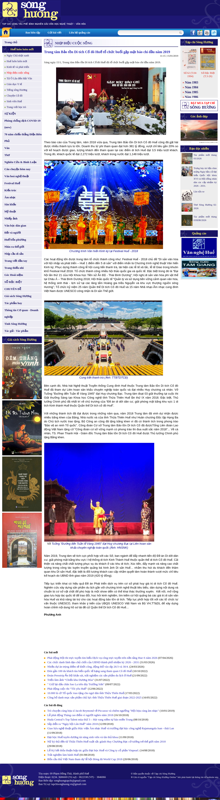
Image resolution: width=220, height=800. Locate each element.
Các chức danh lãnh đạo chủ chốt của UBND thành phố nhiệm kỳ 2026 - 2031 (93, 662)
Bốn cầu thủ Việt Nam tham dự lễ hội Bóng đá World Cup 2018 (84, 759)
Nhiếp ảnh (10, 218)
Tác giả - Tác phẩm (16, 330)
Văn (6, 148)
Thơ (7, 155)
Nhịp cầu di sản (14, 253)
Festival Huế (12, 183)
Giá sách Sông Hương (17, 296)
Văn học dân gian (15, 225)
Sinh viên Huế (14, 101)
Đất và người (12, 232)
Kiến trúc (10, 190)
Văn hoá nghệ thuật (16, 176)
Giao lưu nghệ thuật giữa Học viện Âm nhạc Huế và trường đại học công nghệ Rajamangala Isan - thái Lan (110, 728)
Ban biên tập (33, 32)
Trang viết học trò (16, 107)
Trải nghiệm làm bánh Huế (63, 754)
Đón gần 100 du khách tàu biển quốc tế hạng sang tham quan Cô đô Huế (89, 671)
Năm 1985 (191, 92)
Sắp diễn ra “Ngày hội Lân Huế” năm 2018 (72, 724)
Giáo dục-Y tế (14, 84)
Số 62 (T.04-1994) (190, 74)
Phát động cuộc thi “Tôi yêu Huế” (67, 688)
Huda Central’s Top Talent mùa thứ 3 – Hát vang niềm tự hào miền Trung (90, 719)
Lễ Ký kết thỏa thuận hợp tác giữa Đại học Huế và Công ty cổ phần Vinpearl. (93, 750)
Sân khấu (10, 204)
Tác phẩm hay (13, 303)
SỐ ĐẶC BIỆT (13, 282)
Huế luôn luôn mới (22, 49)
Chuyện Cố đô (14, 95)
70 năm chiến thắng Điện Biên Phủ (23, 138)
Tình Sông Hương (15, 323)
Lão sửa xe (199, 191)
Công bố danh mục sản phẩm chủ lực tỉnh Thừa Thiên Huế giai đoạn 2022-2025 (94, 697)
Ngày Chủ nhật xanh (18, 55)
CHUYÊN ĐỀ (12, 289)
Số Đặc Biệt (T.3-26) (208, 74)
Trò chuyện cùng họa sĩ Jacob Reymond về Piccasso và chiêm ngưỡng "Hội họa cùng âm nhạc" (103, 710)
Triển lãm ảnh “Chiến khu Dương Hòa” (70, 679)
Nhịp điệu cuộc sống (18, 72)
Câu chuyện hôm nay (17, 169)
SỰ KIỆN (10, 113)
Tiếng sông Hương (17, 89)
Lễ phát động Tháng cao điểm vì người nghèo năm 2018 (80, 715)
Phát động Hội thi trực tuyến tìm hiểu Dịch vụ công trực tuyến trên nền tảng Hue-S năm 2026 (102, 657)
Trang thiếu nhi (14, 267)
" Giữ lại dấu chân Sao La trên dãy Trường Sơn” (75, 684)
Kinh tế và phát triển (18, 67)
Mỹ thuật (10, 211)
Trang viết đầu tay (15, 260)
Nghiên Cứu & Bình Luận (20, 162)
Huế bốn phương (15, 239)
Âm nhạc (10, 197)
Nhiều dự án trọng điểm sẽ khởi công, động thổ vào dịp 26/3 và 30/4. (88, 666)
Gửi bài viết (54, 32)
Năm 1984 (191, 87)
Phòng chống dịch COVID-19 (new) (22, 124)
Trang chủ (10, 42)
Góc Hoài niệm (13, 275)
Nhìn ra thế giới (14, 246)
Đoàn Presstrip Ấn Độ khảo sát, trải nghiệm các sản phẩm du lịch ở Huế (89, 675)
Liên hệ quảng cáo (79, 32)
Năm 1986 (191, 97)
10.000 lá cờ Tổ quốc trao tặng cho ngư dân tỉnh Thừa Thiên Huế (86, 693)
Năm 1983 (191, 82)
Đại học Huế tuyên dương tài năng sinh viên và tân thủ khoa (82, 737)
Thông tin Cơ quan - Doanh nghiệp (21, 313)
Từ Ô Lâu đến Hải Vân (19, 78)
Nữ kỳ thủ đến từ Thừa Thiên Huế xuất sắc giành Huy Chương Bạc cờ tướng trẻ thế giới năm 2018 (106, 741)
